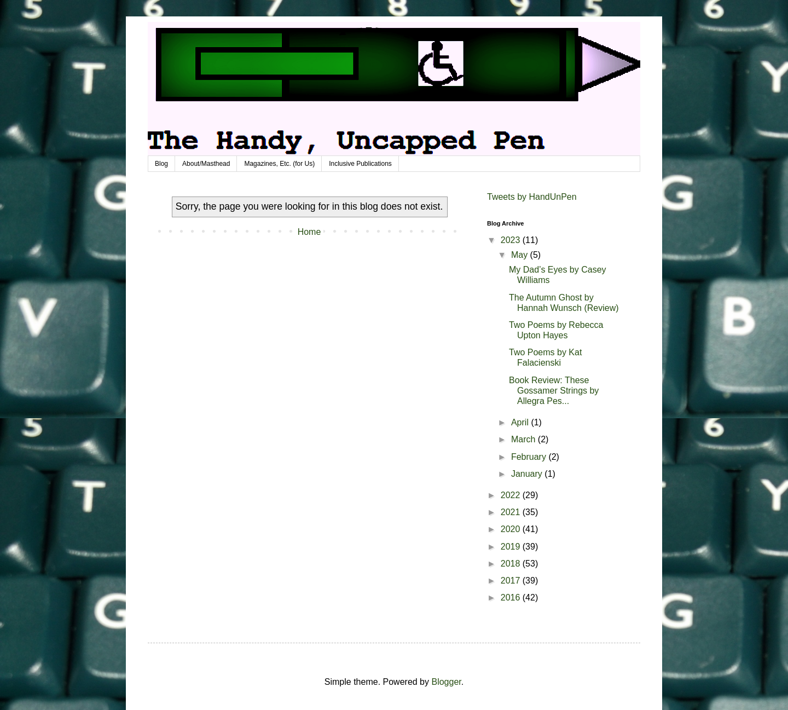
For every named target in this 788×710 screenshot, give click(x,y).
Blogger (446, 681)
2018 (512, 563)
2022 (512, 495)
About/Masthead (206, 164)
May (520, 254)
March (524, 439)
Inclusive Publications (360, 164)
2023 (512, 240)
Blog (161, 164)
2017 (512, 580)
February (529, 456)
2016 (512, 597)
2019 (512, 546)
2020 (512, 529)
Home (309, 231)
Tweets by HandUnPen (532, 196)
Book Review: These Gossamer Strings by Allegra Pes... (554, 391)
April (521, 422)
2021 (512, 512)
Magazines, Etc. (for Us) (279, 164)
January (527, 473)
